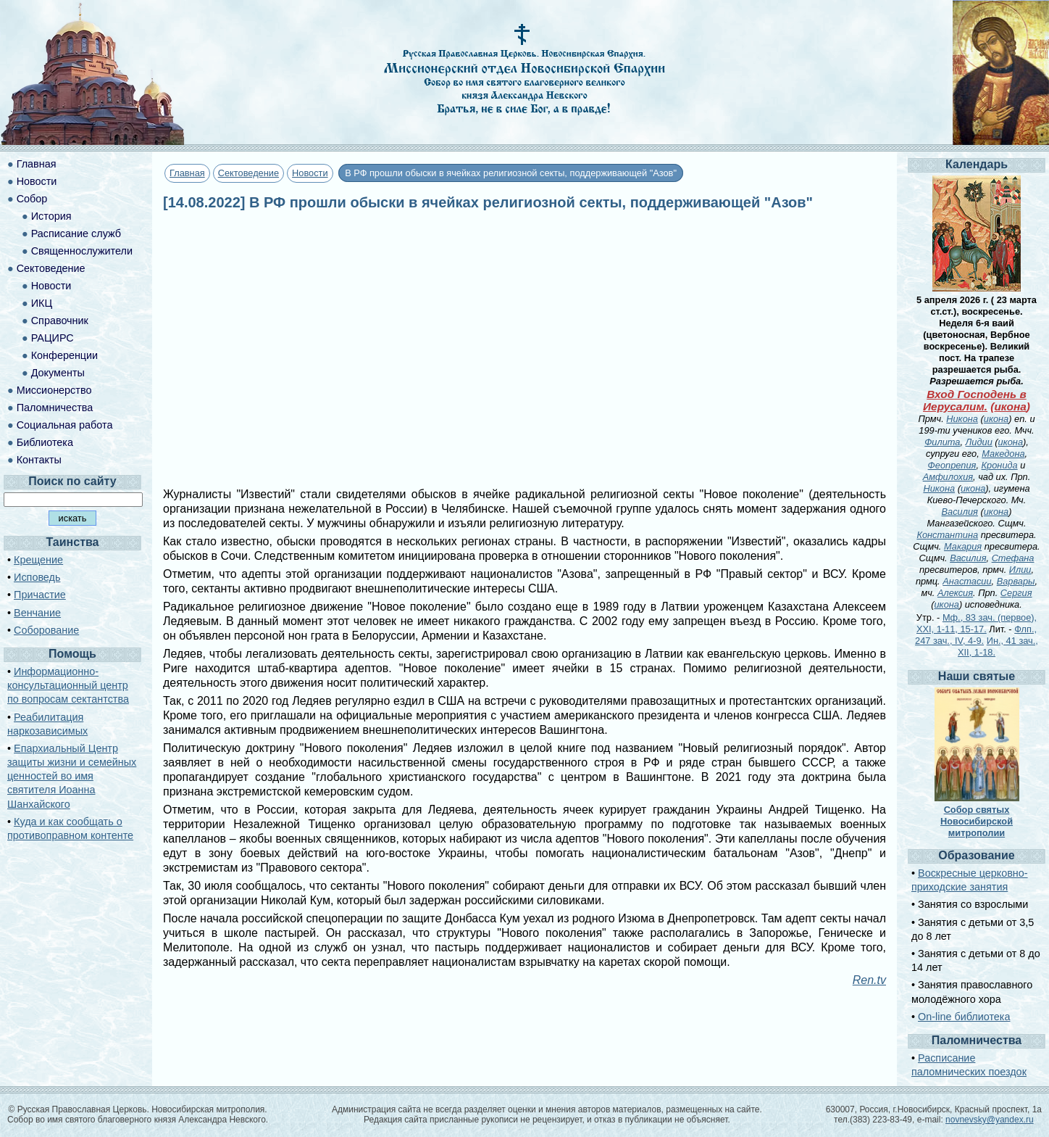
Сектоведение (248, 173)
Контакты (39, 460)
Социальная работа (65, 425)
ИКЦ (41, 303)
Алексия (955, 592)
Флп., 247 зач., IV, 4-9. (976, 635)
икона (1010, 406)
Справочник (59, 320)
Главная (187, 173)
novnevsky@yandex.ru (989, 1120)
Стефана (1013, 558)
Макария (963, 546)
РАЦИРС (52, 338)
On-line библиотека (964, 1016)
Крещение (38, 560)
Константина (947, 534)
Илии (1020, 569)
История (51, 216)
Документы (58, 373)
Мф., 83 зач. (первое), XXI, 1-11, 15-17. (976, 623)
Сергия (1016, 592)
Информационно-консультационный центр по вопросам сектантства (68, 685)
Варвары (1016, 581)
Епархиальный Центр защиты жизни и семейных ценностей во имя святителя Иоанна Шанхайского (71, 776)
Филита (942, 442)
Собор (32, 198)
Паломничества (55, 407)
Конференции (64, 355)
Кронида (1000, 465)
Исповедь (37, 577)
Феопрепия (952, 465)
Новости (310, 173)
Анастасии (967, 581)
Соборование (46, 630)
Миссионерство (54, 390)
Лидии (979, 442)
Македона (1003, 453)
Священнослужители (82, 251)
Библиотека (45, 442)
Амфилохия (948, 476)
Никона (962, 418)
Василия (960, 511)
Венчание (37, 613)
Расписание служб (76, 233)
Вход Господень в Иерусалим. (975, 400)
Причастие (40, 594)
